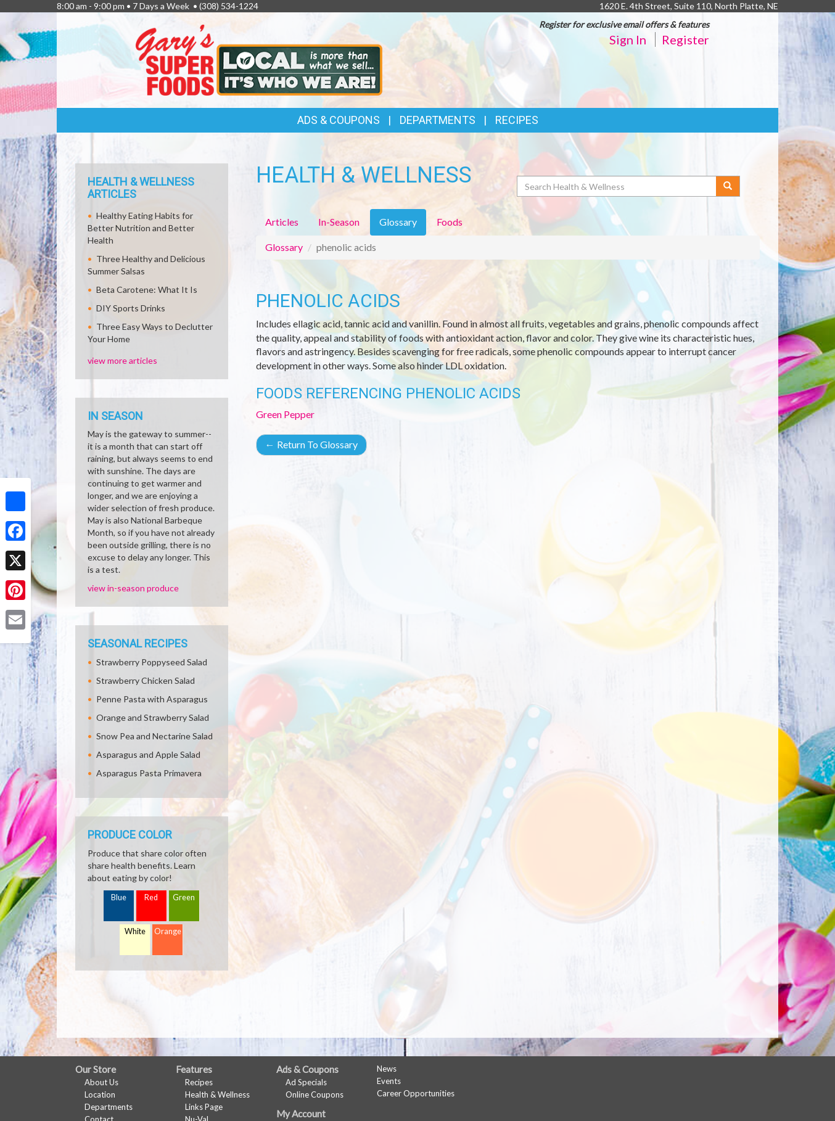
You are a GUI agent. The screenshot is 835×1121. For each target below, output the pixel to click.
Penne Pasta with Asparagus (152, 699)
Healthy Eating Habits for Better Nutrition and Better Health (141, 227)
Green (184, 897)
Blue (118, 897)
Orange (167, 931)
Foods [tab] (450, 222)
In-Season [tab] (339, 222)
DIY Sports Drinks (130, 308)
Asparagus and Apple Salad (148, 754)
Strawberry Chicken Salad (145, 680)
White (135, 931)
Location (99, 1094)
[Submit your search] (728, 186)
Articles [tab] (281, 222)
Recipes (516, 119)
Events (389, 1081)
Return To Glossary (311, 444)
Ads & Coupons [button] (338, 119)
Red (151, 897)
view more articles (122, 360)
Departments (108, 1107)
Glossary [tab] (398, 222)
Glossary (284, 247)
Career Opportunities (416, 1093)
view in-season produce (133, 588)
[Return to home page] (259, 59)
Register (685, 39)
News (387, 1069)
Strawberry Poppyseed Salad (151, 662)
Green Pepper (285, 414)
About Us (101, 1082)
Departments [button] (437, 119)
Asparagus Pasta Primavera (149, 773)
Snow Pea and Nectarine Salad (154, 736)
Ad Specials (306, 1082)
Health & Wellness (217, 1094)
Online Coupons (314, 1094)
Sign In (627, 39)
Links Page (204, 1107)
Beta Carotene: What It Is (146, 289)
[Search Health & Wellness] (617, 186)
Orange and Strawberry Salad (152, 717)
